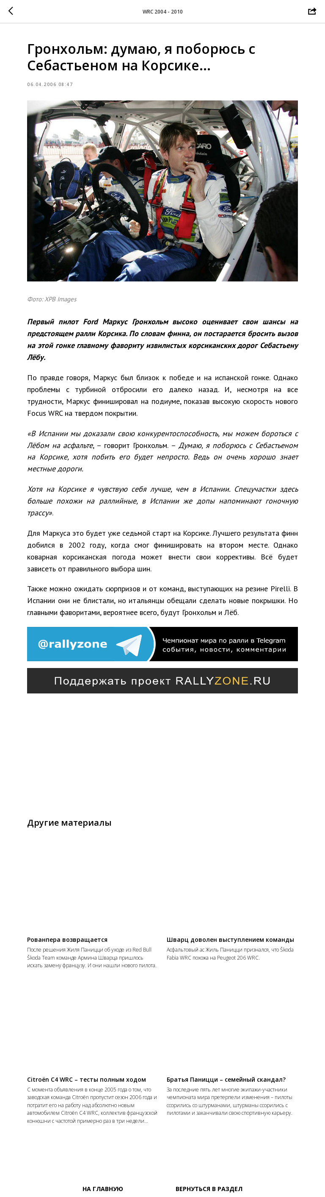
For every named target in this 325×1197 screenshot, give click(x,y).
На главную (103, 1189)
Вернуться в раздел (209, 1189)
